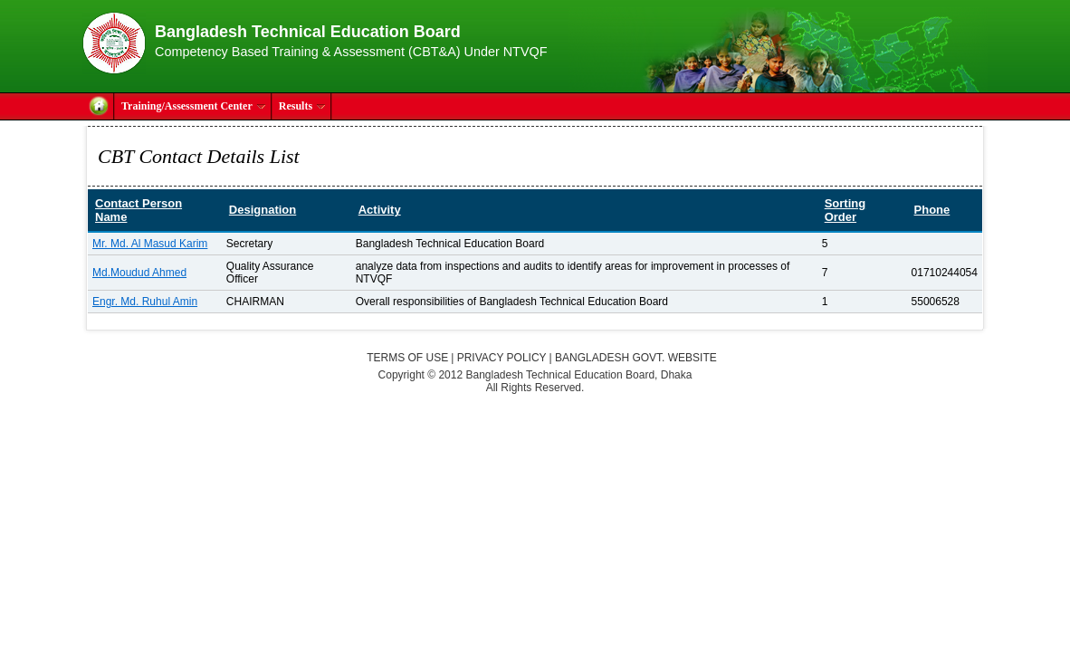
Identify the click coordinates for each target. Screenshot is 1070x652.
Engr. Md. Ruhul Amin (144, 301)
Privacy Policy (502, 357)
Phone (932, 209)
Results (302, 106)
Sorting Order (845, 210)
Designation (262, 209)
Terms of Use (407, 357)
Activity (379, 209)
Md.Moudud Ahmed (139, 272)
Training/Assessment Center (193, 106)
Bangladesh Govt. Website (636, 357)
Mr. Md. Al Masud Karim (149, 243)
